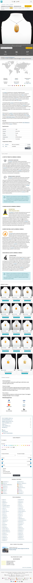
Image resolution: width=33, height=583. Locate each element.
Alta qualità (5, 431)
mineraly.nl (12, 579)
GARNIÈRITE (5, 517)
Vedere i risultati (16, 475)
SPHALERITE (20, 534)
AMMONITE (5, 502)
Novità (3, 430)
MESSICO (5, 489)
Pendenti (11, 4)
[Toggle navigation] (31, 1)
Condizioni (2, 572)
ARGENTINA (21, 481)
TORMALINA (21, 536)
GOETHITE (5, 518)
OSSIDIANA (20, 524)
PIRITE (20, 525)
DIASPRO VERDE (6, 511)
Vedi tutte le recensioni (26, 567)
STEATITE (5, 536)
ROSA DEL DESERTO (6, 531)
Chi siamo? (19, 572)
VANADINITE (5, 537)
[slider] (2, 459)
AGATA (4, 499)
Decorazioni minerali (7, 419)
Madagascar (16, 83)
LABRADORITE (21, 518)
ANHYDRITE (20, 502)
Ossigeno (7, 144)
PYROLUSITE (5, 527)
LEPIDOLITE (5, 521)
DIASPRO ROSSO (21, 509)
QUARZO (20, 527)
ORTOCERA (5, 524)
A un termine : (4, 449)
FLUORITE (20, 515)
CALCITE (20, 505)
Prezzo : (3, 457)
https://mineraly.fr (21, 576)
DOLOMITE (20, 512)
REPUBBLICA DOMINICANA (7, 484)
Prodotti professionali (7, 433)
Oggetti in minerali (7, 422)
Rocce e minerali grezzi (7, 418)
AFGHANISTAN (5, 481)
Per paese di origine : (21, 453)
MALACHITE (20, 521)
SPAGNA (20, 484)
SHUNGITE (20, 533)
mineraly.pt (19, 579)
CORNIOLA (20, 508)
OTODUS (4, 525)
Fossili (4, 424)
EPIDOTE (20, 514)
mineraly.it (26, 578)
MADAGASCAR (22, 487)
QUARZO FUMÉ (6, 528)
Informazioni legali (8, 572)
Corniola (27, 79)
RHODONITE (20, 530)
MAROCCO (5, 487)
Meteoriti (4, 427)
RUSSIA (20, 490)
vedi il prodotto (5, 300)
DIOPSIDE (5, 512)
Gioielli (7, 4)
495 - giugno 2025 (27, 83)
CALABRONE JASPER (6, 505)
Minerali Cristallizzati (7, 421)
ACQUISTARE (28, 6)
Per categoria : (4, 440)
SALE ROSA (20, 531)
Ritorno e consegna (25, 572)
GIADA (20, 517)
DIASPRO (5, 509)
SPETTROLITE (5, 534)
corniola (3, 297)
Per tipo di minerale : (5, 453)
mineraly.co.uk (11, 578)
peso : (3, 461)
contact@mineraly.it (12, 576)
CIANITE (4, 508)
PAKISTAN (5, 490)
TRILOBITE (5, 540)
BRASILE (5, 483)
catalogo (3, 4)
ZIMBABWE (21, 493)
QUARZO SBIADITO (6, 530)
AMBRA (4, 501)
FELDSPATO (5, 515)
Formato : (3, 465)
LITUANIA (21, 486)
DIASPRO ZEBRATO (22, 511)
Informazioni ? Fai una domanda (6, 47)
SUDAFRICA (5, 493)
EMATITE (4, 514)
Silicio (6, 146)
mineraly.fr (4, 578)
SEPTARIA (5, 533)
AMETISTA (20, 501)
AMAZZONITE (21, 499)
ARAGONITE (20, 537)
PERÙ (20, 489)
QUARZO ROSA (21, 528)
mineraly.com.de (19, 578)
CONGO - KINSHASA (22, 483)
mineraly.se (25, 579)
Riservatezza (14, 572)
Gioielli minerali (6, 425)
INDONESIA (5, 486)
